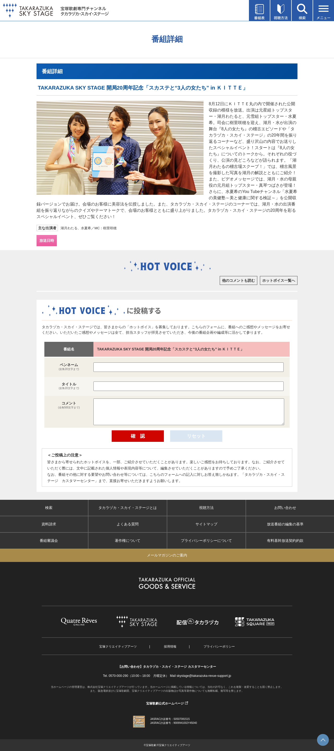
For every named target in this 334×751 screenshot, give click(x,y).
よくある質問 (128, 524)
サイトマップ (206, 524)
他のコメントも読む (238, 280)
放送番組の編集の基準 (285, 524)
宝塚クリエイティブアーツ (118, 646)
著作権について (127, 540)
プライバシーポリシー (219, 646)
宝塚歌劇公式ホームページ (165, 703)
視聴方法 (206, 508)
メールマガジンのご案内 (167, 555)
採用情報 (170, 646)
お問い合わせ (285, 508)
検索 (48, 508)
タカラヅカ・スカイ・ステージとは (127, 508)
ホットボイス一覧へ (278, 280)
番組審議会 (49, 540)
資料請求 (48, 524)
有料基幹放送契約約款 (285, 540)
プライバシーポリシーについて (206, 540)
